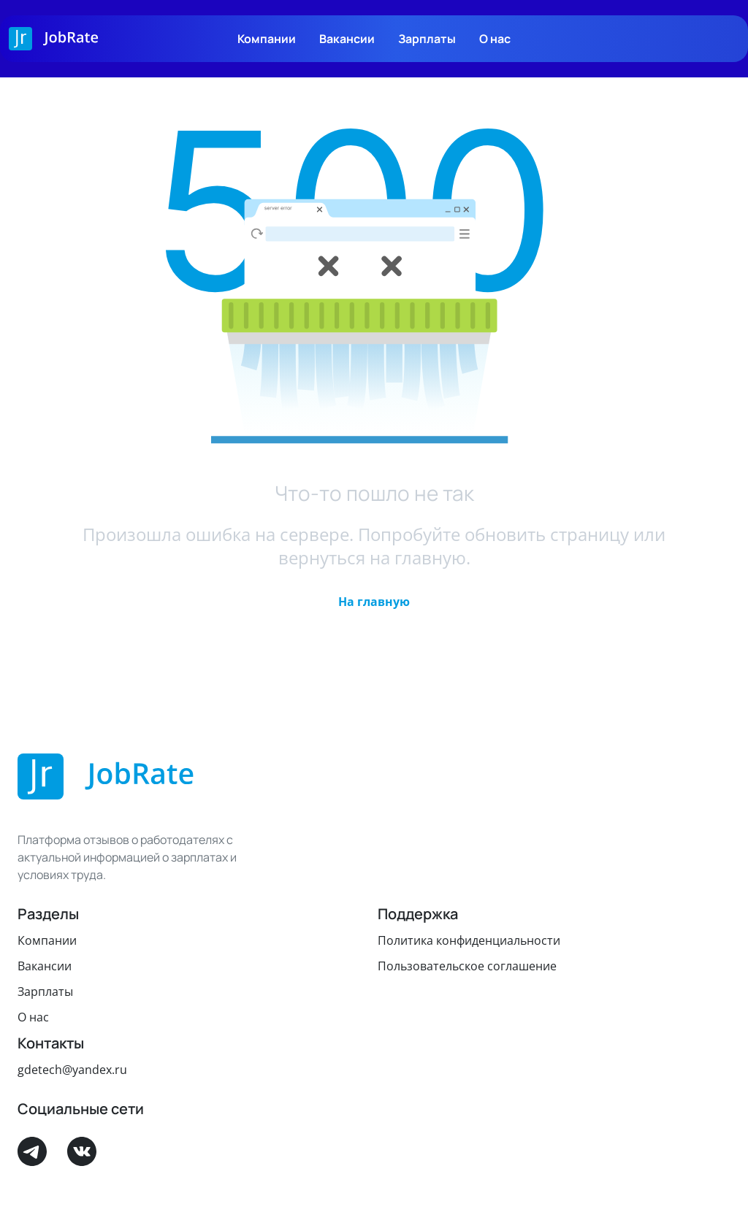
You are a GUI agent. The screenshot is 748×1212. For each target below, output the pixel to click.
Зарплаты (427, 39)
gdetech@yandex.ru (72, 1070)
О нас (495, 39)
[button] (374, 601)
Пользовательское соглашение (467, 966)
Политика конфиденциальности (469, 940)
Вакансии (347, 39)
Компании (266, 39)
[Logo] (54, 38)
